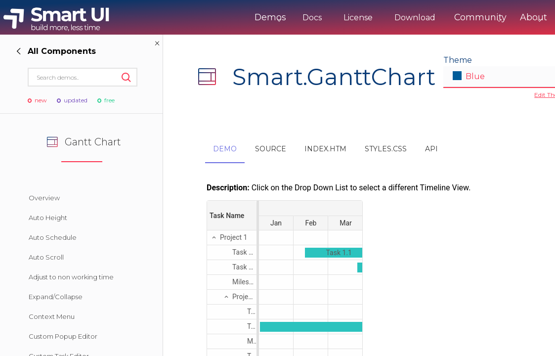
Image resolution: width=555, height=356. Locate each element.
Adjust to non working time (71, 277)
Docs (277, 17)
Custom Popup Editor (63, 336)
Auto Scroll (46, 257)
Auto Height (48, 218)
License (323, 17)
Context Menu (52, 316)
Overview (44, 198)
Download (379, 17)
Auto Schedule (53, 237)
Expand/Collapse (56, 297)
